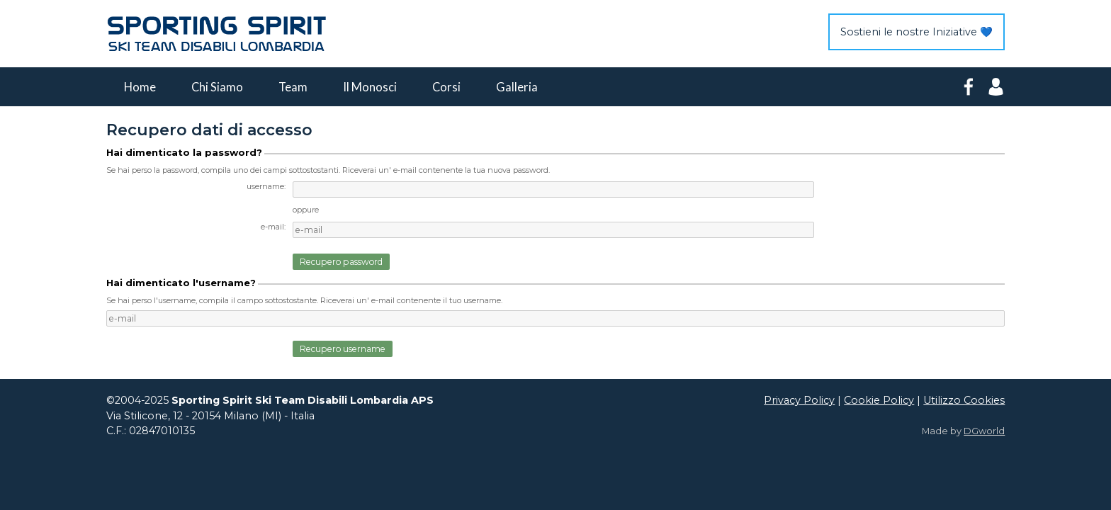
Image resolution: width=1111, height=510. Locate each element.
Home (140, 87)
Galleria (517, 87)
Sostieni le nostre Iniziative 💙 (916, 32)
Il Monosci (370, 87)
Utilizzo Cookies (964, 400)
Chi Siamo (217, 87)
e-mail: (273, 227)
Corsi (446, 87)
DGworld (984, 431)
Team (293, 87)
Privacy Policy (799, 400)
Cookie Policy (879, 400)
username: (266, 186)
